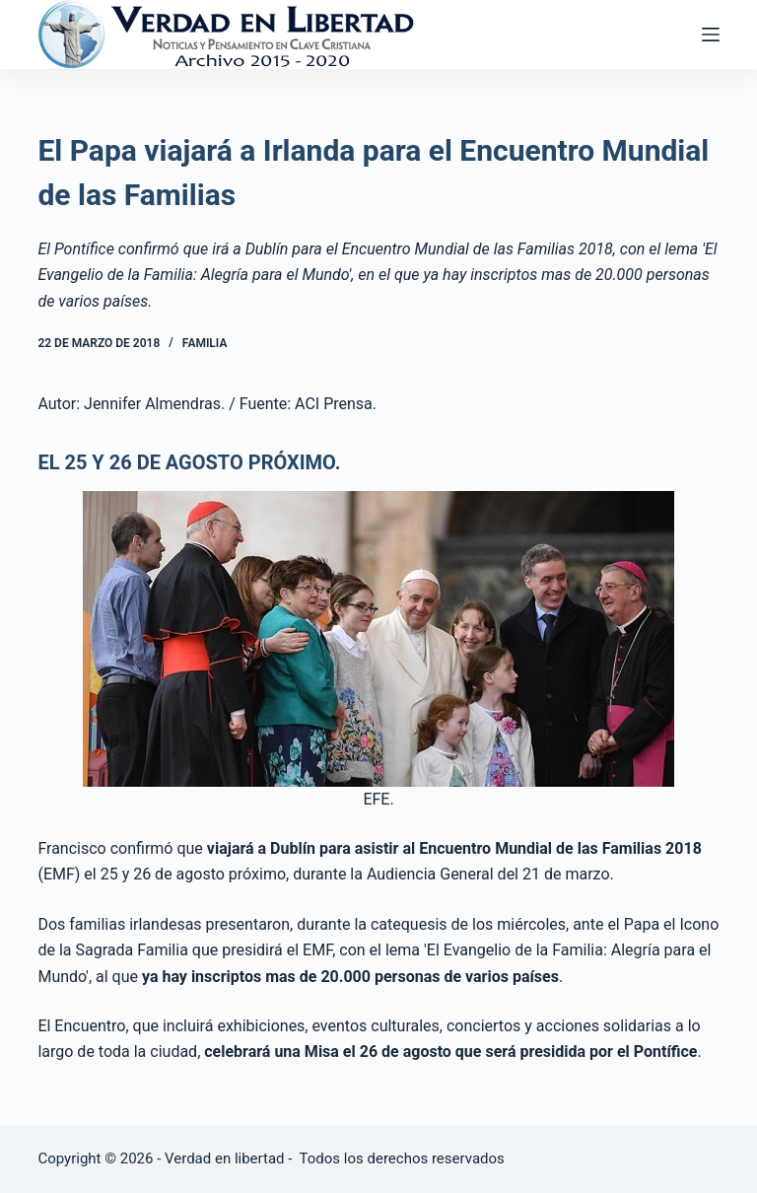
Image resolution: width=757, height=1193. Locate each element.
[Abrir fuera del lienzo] (711, 34)
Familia (205, 343)
